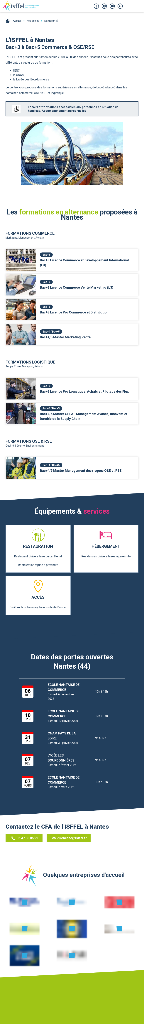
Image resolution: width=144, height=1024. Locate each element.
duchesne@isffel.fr (70, 838)
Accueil (17, 20)
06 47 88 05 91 (24, 838)
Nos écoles (33, 20)
